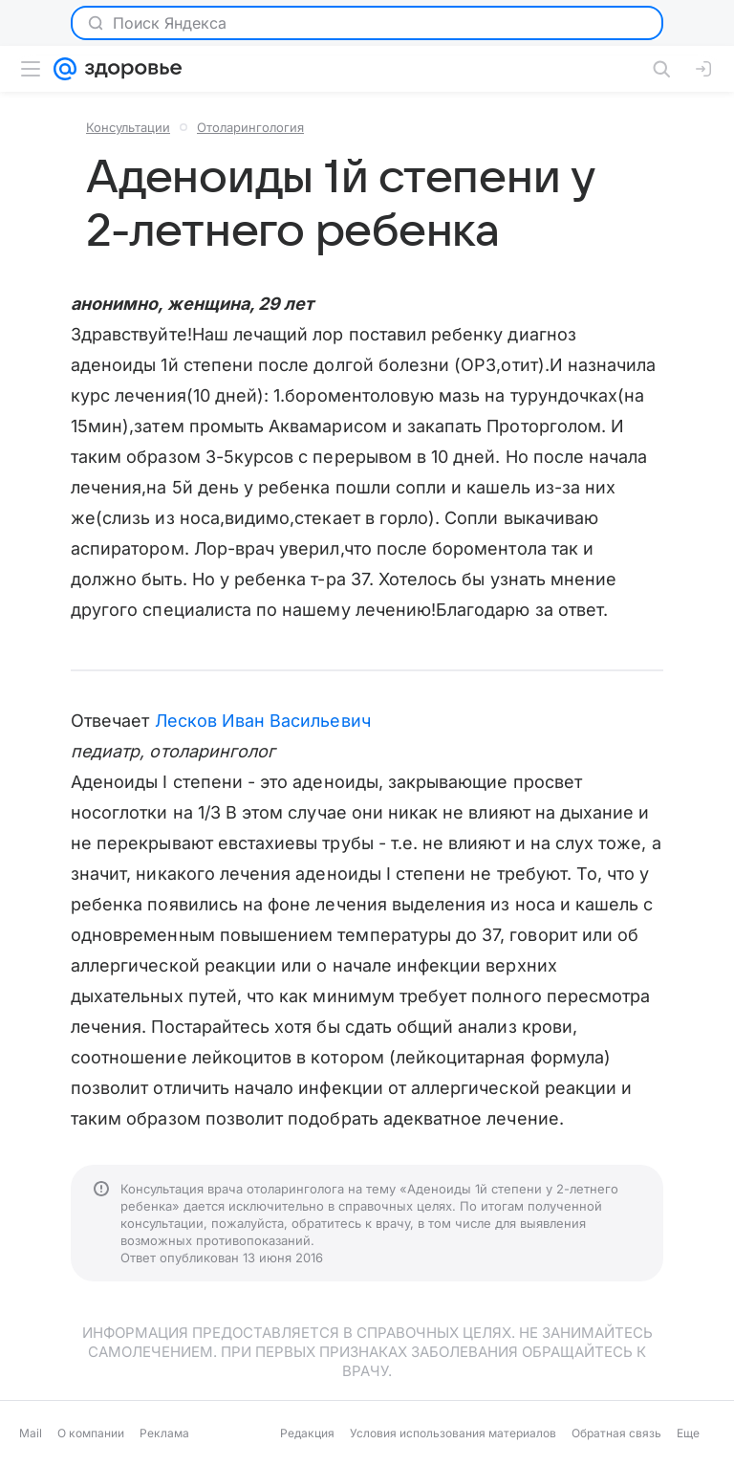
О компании (90, 1433)
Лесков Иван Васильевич (263, 721)
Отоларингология (250, 127)
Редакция (307, 1433)
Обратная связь (616, 1433)
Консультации (128, 127)
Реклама (164, 1433)
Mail (30, 1433)
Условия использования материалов (453, 1433)
